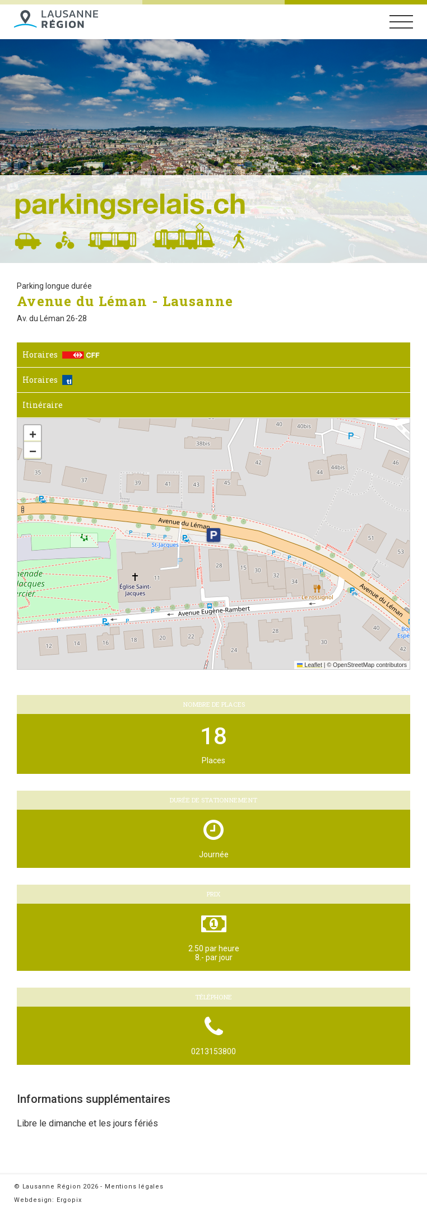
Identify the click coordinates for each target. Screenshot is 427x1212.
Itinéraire (42, 405)
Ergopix (69, 1200)
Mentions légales (134, 1186)
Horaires (61, 354)
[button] (213, 535)
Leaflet (309, 664)
